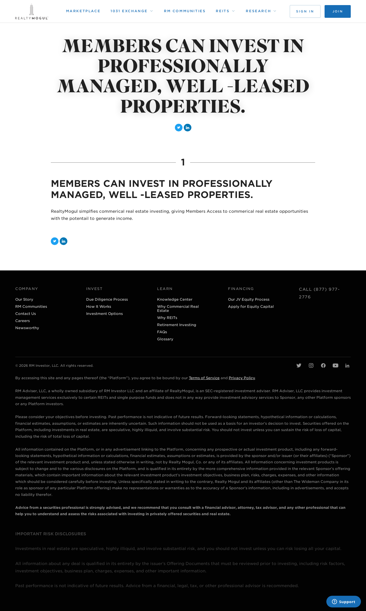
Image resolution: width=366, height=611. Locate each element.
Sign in (305, 11)
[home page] (31, 11)
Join (337, 11)
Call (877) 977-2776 (319, 293)
